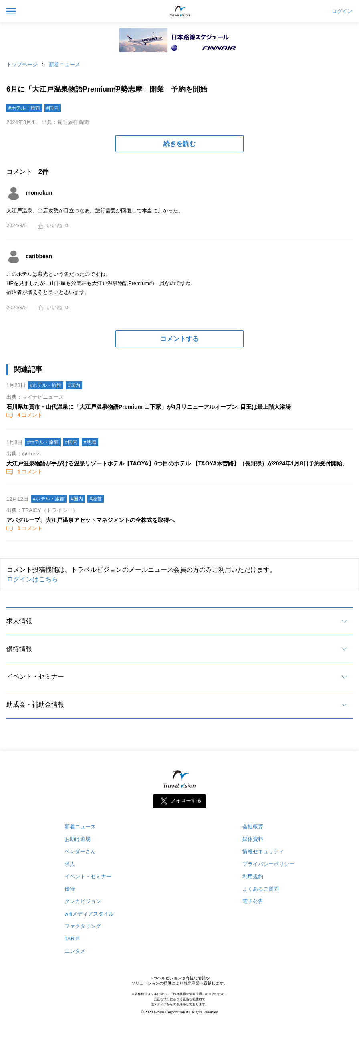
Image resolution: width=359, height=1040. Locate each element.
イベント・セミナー (35, 676)
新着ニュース (64, 64)
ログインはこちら (32, 579)
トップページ (22, 64)
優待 (70, 889)
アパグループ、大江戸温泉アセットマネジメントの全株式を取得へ (90, 520)
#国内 (52, 108)
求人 (70, 864)
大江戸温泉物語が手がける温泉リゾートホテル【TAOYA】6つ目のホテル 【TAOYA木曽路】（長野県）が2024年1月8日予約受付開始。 (177, 463)
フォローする (186, 801)
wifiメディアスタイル (89, 914)
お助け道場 (78, 839)
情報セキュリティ (263, 851)
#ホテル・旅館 (24, 108)
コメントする (179, 338)
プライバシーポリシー (268, 864)
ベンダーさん (80, 851)
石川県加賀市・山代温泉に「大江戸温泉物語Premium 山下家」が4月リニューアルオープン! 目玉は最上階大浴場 (148, 407)
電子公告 (252, 901)
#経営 (95, 499)
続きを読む (179, 143)
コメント (29, 415)
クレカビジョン (83, 901)
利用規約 (252, 876)
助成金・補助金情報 (35, 704)
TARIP (72, 939)
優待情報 (19, 648)
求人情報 (19, 621)
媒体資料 (252, 839)
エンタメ (75, 951)
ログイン (342, 11)
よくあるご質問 (260, 889)
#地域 (90, 442)
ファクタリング (83, 926)
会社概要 (252, 827)
